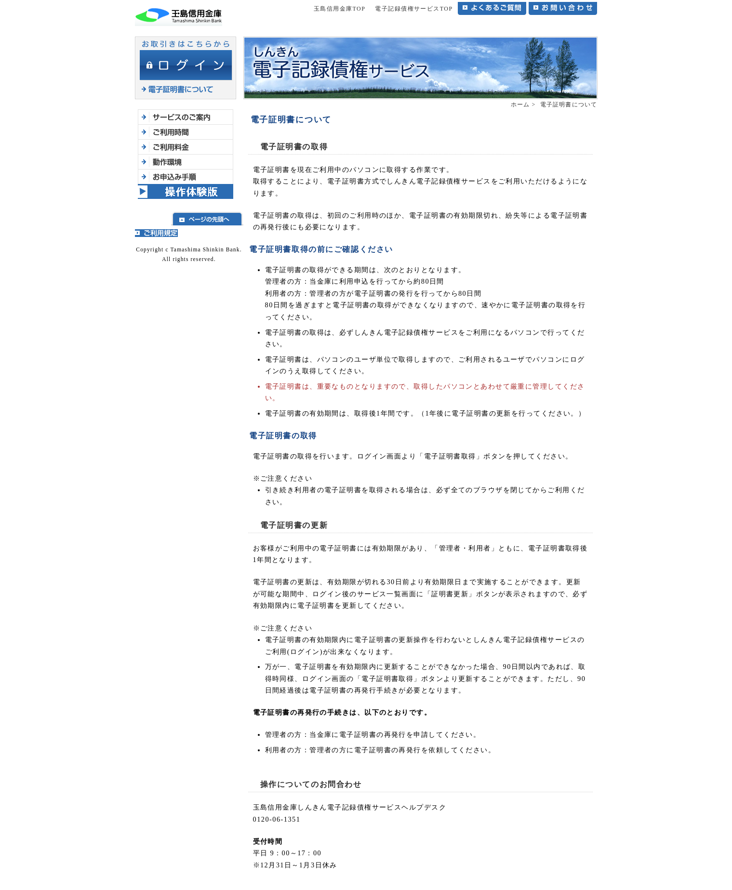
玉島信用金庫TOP (339, 8)
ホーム (520, 104)
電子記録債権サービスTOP (414, 8)
